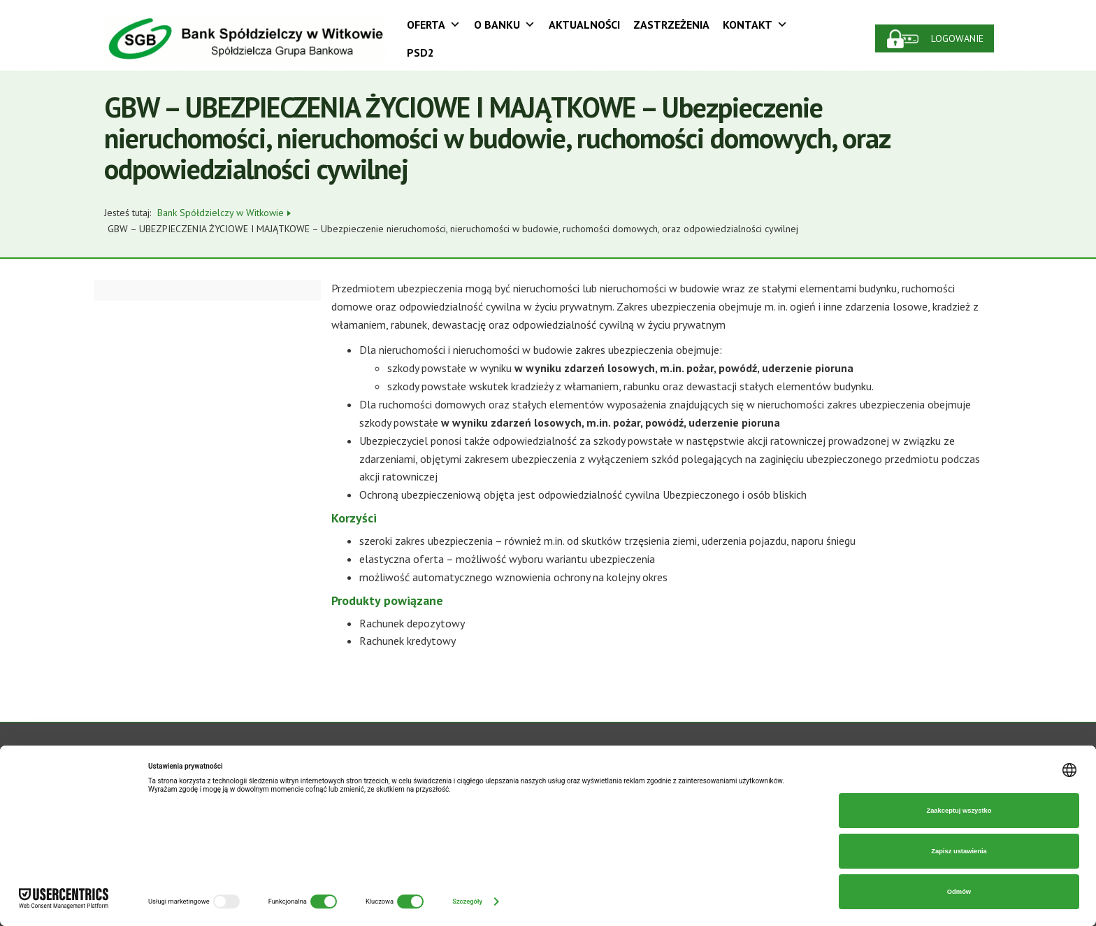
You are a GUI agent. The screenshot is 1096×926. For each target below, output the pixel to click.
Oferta (434, 24)
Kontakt (755, 24)
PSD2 (420, 52)
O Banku (504, 24)
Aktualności (584, 24)
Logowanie (957, 38)
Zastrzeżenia (671, 24)
